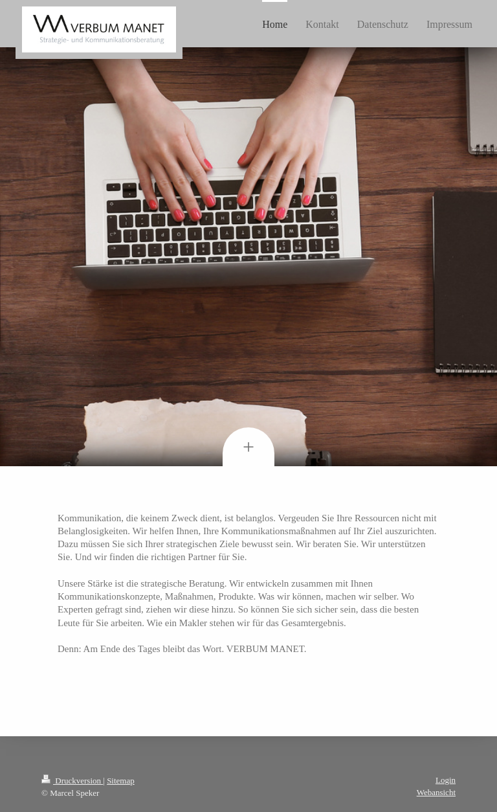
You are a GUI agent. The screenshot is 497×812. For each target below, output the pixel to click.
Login (446, 780)
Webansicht (436, 792)
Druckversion (72, 780)
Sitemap (121, 780)
